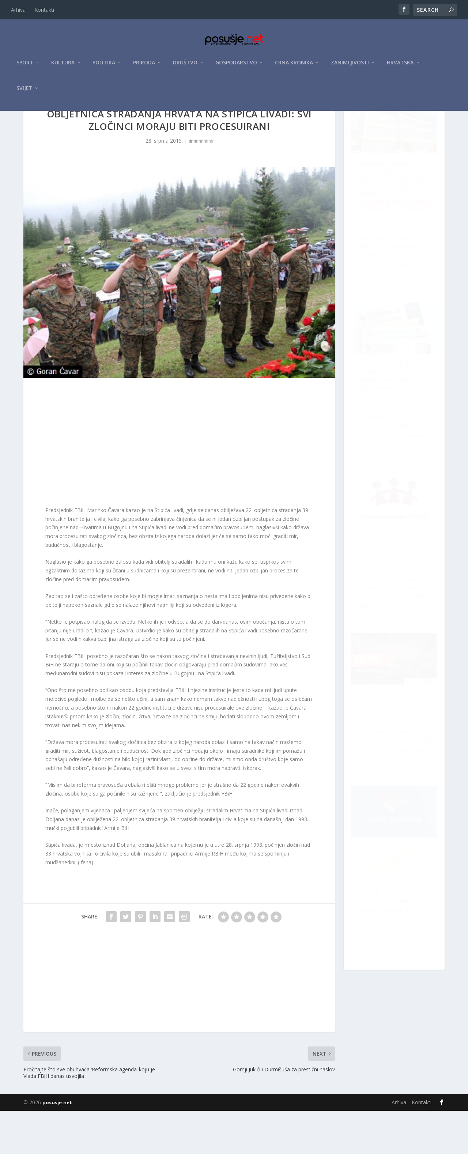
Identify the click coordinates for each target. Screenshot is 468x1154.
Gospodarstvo (236, 66)
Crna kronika (294, 66)
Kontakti (44, 9)
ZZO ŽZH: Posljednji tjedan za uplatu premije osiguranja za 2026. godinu (395, 762)
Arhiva (18, 9)
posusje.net (57, 1145)
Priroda (144, 66)
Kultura (63, 66)
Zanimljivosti (350, 66)
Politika (104, 66)
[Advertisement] (179, 487)
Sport (24, 66)
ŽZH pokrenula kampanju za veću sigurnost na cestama (389, 929)
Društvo (185, 66)
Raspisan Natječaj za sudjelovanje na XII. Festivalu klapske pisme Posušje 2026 (389, 437)
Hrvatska (400, 66)
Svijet (24, 92)
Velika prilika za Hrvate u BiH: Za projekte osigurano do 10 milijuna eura (388, 604)
